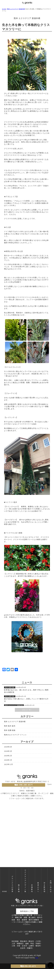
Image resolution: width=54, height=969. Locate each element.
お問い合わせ (51, 886)
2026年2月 (8, 756)
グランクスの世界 (12, 884)
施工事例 (19, 888)
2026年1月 (8, 760)
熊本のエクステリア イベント (15, 735)
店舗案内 (32, 888)
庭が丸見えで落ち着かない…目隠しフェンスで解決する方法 (26, 700)
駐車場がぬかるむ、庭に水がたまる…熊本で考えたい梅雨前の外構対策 (26, 691)
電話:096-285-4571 (23, 785)
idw (36, 958)
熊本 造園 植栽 (9, 687)
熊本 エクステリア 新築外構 (16, 9)
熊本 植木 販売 (9, 726)
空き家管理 (44, 887)
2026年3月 (8, 751)
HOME (4, 9)
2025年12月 (8, 764)
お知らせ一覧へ (27, 710)
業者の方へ (38, 887)
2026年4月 (8, 747)
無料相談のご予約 (27, 911)
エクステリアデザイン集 (25, 880)
